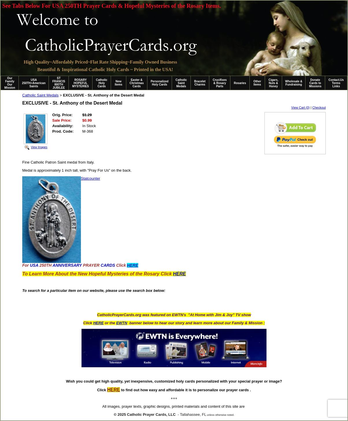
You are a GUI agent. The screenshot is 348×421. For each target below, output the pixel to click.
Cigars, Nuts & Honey (273, 83)
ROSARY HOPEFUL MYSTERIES (80, 83)
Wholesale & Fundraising (293, 83)
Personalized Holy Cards (160, 83)
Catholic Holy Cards (101, 83)
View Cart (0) (300, 107)
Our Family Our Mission (9, 83)
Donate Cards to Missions (315, 83)
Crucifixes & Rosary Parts (220, 83)
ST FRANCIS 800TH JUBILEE (58, 83)
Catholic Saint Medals (181, 83)
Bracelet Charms (200, 83)
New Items (118, 83)
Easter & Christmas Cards (136, 83)
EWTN (121, 323)
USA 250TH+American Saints (33, 83)
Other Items (257, 83)
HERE (98, 323)
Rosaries (240, 83)
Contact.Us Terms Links (336, 83)
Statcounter (90, 178)
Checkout (319, 107)
